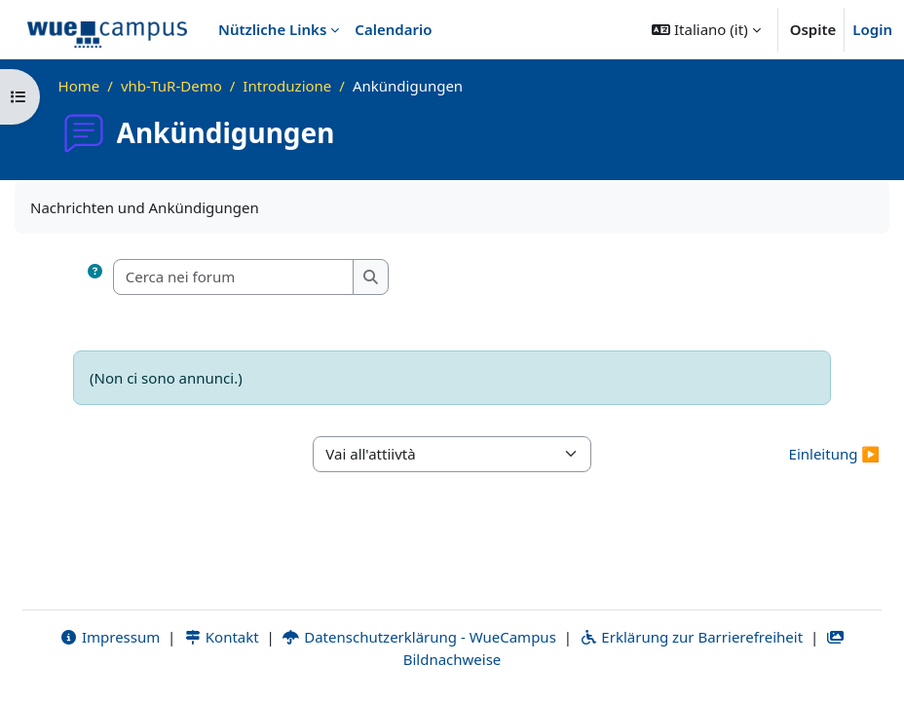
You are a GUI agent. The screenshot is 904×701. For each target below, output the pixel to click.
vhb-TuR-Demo (171, 85)
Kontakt (221, 636)
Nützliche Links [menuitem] (272, 29)
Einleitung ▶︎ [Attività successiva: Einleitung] (834, 453)
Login (872, 29)
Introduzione (287, 85)
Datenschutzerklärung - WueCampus (419, 636)
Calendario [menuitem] (393, 29)
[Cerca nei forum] (234, 277)
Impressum (109, 636)
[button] (705, 29)
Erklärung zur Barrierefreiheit (691, 636)
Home (79, 85)
